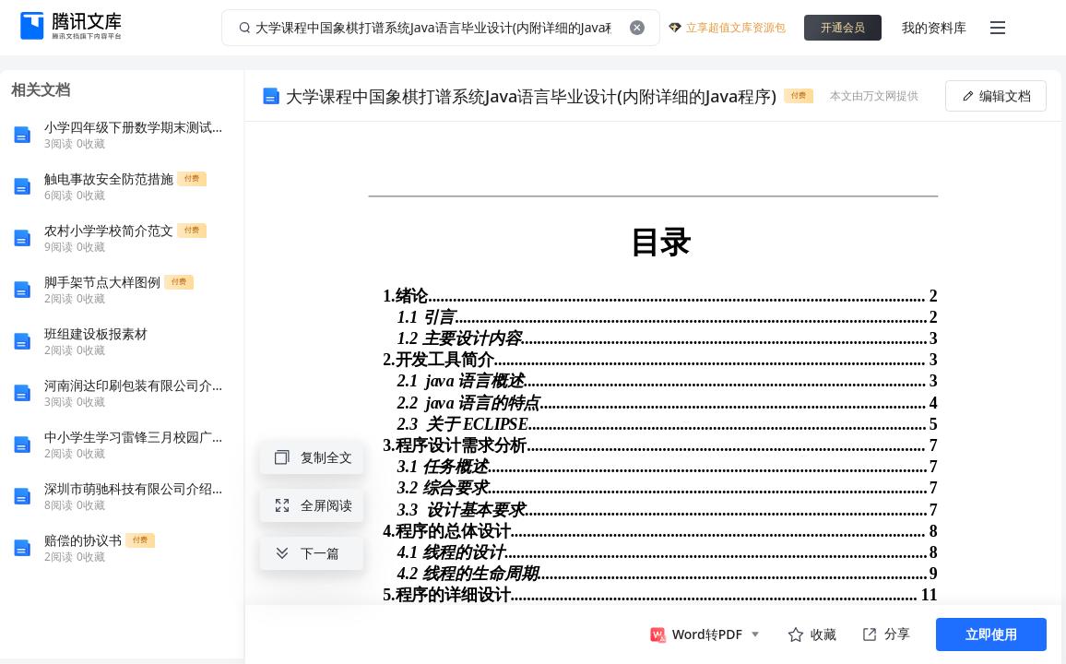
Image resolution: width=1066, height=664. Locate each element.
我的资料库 (934, 27)
